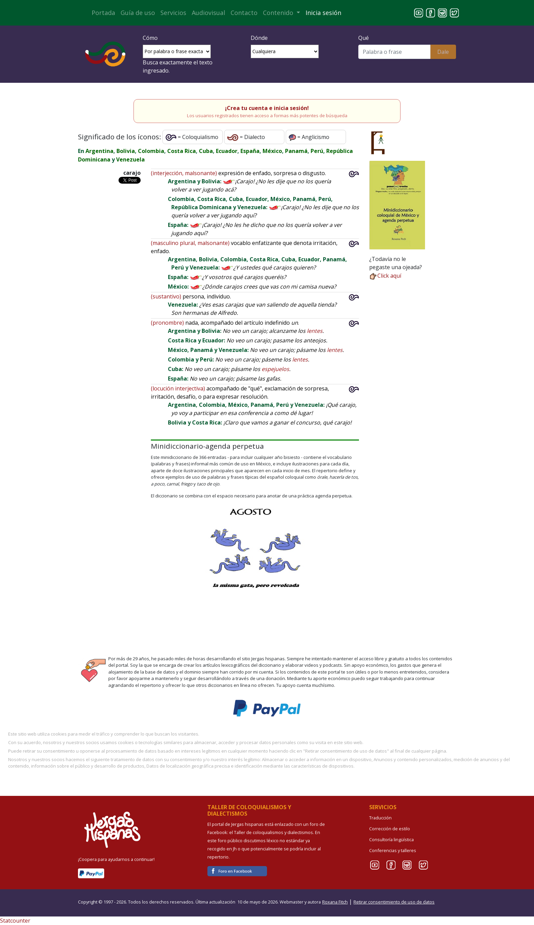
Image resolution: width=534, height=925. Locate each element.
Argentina (99, 151)
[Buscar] (394, 52)
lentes (315, 331)
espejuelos (275, 369)
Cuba (206, 151)
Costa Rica (181, 151)
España (250, 151)
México (272, 151)
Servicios (173, 13)
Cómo (150, 38)
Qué (363, 38)
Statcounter (15, 920)
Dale (443, 52)
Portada (103, 13)
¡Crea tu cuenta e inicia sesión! (267, 108)
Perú (317, 151)
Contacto (244, 13)
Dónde (259, 38)
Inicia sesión (323, 13)
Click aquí (385, 275)
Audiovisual (208, 13)
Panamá (296, 151)
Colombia (151, 151)
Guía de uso (138, 13)
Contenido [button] (279, 13)
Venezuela (130, 159)
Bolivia (125, 151)
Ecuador (226, 151)
